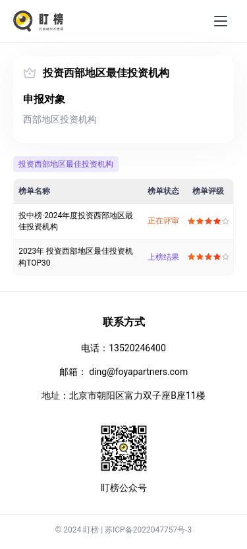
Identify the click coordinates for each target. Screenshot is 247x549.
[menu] (220, 21)
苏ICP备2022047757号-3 (148, 530)
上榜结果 (163, 257)
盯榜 (91, 530)
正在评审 (163, 220)
